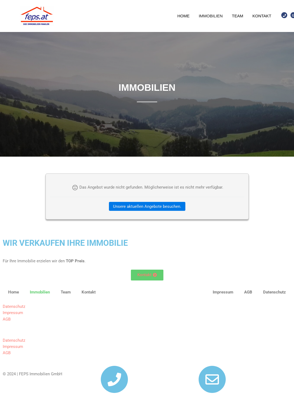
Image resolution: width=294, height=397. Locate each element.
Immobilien (210, 16)
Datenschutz (14, 306)
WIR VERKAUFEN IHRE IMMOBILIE (65, 243)
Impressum (13, 312)
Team (237, 16)
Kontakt (261, 16)
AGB (7, 319)
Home (183, 16)
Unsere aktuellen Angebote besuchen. (147, 206)
